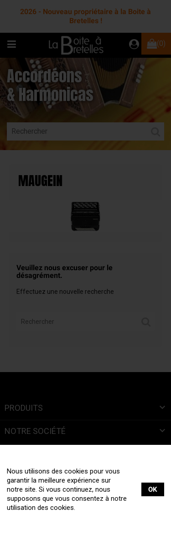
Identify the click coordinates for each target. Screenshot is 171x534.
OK (152, 489)
